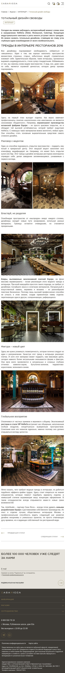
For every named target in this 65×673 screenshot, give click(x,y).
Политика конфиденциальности (14, 643)
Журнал (13, 12)
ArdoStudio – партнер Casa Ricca (20, 507)
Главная (4, 12)
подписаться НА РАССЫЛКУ (32, 583)
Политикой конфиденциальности (13, 575)
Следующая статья (49, 536)
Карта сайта (33, 643)
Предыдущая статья (16, 533)
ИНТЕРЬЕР (22, 12)
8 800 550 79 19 (8, 620)
